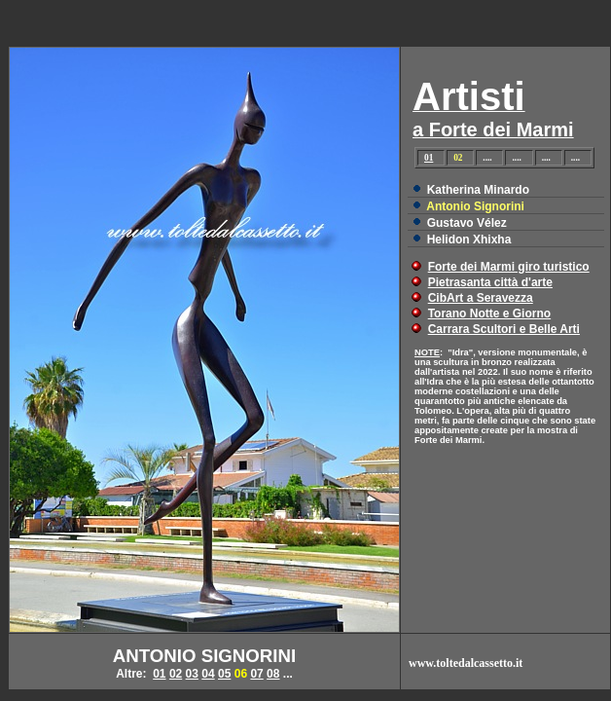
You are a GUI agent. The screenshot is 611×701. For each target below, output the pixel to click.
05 (224, 674)
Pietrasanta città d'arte (490, 282)
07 (256, 674)
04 (207, 674)
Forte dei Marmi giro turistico (509, 267)
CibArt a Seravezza (480, 298)
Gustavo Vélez (467, 223)
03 (192, 674)
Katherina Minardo (478, 190)
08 (273, 674)
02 (175, 674)
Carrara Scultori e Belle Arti (504, 329)
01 (428, 158)
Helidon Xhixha (469, 239)
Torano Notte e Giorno (489, 313)
